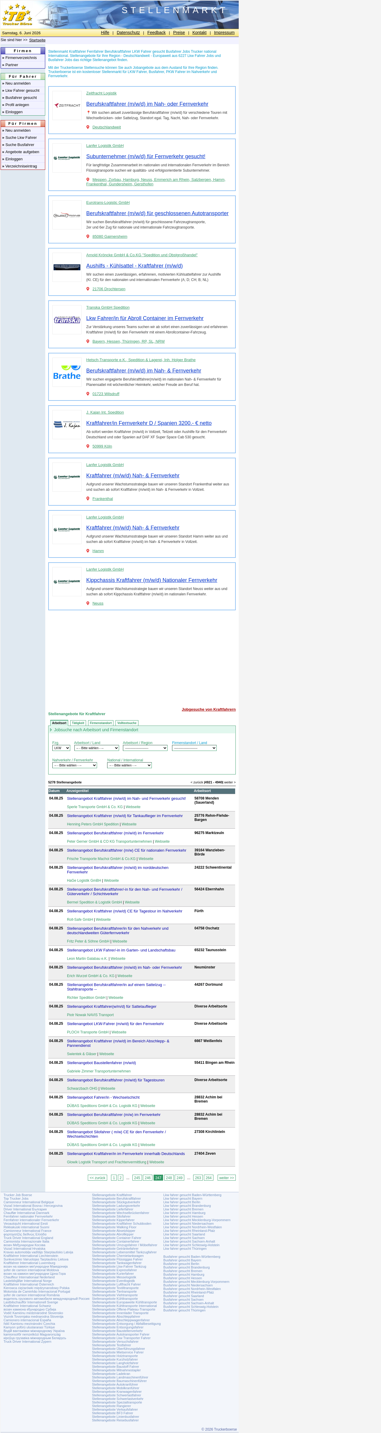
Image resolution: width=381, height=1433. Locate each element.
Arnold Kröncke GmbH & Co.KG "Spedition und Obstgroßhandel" (142, 255)
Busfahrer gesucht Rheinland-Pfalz (188, 1292)
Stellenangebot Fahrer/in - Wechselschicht (103, 1097)
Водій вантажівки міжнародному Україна (34, 1331)
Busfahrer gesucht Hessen (182, 1278)
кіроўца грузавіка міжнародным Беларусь (35, 1338)
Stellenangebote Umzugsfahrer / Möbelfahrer (124, 1245)
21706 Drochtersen (109, 289)
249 (179, 1178)
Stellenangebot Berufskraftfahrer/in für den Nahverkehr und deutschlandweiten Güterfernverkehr (117, 930)
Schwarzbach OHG (82, 1088)
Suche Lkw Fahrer (19, 137)
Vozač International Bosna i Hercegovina (33, 1205)
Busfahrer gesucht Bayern (182, 1260)
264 (209, 1178)
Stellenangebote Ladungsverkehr (116, 1205)
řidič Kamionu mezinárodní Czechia (29, 1323)
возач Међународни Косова (24, 1245)
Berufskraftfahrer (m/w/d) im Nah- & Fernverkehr (143, 371)
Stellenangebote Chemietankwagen (118, 1255)
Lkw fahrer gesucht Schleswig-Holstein (191, 1245)
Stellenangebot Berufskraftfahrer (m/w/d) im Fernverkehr (115, 833)
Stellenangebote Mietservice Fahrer (118, 1352)
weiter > (230, 782)
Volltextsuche (126, 723)
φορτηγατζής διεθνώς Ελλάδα (25, 1234)
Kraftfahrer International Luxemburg (29, 1263)
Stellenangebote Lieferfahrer (112, 1209)
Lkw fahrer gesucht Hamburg (184, 1213)
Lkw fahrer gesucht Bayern (182, 1198)
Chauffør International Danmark (26, 1213)
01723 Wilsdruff (106, 394)
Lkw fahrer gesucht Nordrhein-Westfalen (192, 1227)
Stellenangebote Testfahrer (111, 1345)
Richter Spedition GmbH (86, 998)
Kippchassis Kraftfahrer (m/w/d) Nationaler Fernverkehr (151, 580)
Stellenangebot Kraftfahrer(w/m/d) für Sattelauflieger (112, 1006)
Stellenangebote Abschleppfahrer (116, 1316)
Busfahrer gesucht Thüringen (184, 1310)
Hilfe (105, 32)
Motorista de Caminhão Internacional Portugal (37, 1291)
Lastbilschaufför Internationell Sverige (31, 1302)
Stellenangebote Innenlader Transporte (120, 1313)
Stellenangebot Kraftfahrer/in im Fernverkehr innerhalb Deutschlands (126, 1153)
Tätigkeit (78, 723)
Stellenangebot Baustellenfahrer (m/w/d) (101, 1063)
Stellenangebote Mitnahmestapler (116, 1370)
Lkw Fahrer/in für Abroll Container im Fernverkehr (145, 318)
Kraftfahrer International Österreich (29, 1284)
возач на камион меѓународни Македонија (36, 1266)
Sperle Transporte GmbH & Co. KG (95, 807)
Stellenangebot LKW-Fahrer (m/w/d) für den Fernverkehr (115, 1023)
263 (198, 1178)
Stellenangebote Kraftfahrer (112, 1195)
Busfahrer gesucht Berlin (181, 1264)
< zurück (196, 782)
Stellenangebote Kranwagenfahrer (117, 1391)
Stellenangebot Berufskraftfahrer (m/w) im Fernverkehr (113, 1114)
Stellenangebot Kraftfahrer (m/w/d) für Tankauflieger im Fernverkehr (125, 815)
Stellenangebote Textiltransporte (115, 1288)
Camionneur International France (27, 1230)
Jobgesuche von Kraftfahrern (209, 709)
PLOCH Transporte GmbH (88, 1032)
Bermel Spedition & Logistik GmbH (94, 902)
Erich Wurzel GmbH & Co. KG (91, 976)
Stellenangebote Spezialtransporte (117, 1402)
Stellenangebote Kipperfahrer (113, 1220)
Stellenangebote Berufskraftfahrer (116, 1198)
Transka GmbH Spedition (107, 307)
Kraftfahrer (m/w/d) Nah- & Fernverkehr (132, 476)
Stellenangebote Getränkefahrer (115, 1248)
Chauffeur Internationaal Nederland (29, 1277)
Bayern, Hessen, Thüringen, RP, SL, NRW (129, 341)
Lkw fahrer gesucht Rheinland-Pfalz (189, 1230)
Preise (179, 32)
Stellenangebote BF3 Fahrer (112, 1413)
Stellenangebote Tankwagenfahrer (117, 1263)
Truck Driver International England (28, 1238)
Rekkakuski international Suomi (26, 1227)
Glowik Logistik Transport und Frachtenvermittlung (106, 1162)
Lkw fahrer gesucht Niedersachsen (188, 1223)
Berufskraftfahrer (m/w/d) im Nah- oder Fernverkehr (147, 104)
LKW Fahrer (137, 72)
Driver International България (25, 1209)
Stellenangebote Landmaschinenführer (120, 1377)
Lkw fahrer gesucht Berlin (181, 1202)
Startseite (37, 40)
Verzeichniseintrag (19, 166)
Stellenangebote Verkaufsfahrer (115, 1409)
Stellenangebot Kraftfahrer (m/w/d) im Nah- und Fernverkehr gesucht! (126, 798)
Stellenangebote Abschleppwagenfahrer (121, 1320)
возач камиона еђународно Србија (30, 1309)
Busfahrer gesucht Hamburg (183, 1274)
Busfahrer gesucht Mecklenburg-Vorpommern (196, 1281)
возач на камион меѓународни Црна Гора (35, 1273)
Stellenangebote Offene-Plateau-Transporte (123, 1309)
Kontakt (199, 32)
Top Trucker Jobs (16, 1198)
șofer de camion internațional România (32, 1295)
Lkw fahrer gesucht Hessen (183, 1216)
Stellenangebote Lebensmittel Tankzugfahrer (124, 1252)
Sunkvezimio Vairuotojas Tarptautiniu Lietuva (36, 1259)
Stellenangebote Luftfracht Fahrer (116, 1284)
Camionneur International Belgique (29, 1202)
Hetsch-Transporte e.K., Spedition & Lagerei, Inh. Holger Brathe (141, 360)
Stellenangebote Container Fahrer (116, 1238)
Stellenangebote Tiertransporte (114, 1291)
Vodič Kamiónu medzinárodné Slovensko (33, 1313)
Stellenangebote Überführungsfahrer (118, 1348)
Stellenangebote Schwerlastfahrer (116, 1395)
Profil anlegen (15, 105)
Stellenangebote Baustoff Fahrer (115, 1366)
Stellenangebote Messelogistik (114, 1277)
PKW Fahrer (176, 72)
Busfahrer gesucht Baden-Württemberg (191, 1256)
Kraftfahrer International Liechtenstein (31, 1255)
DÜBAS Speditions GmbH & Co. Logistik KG (102, 1106)
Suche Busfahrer (18, 144)
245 (137, 1178)
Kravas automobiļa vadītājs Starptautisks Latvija (38, 1252)
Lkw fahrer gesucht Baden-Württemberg (192, 1195)
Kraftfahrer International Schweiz (27, 1306)
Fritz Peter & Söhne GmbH (88, 941)
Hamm (98, 551)
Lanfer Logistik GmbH (105, 145)
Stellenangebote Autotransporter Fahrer (120, 1334)
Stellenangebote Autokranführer (115, 1384)
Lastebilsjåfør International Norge (28, 1281)
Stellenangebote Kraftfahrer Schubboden (121, 1223)
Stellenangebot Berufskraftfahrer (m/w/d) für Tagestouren (116, 1080)
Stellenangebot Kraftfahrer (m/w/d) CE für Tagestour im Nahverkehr (124, 911)
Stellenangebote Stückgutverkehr (116, 1202)
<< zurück (97, 1178)
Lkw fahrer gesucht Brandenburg (187, 1205)
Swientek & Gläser (81, 1054)
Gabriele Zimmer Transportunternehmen (99, 1071)
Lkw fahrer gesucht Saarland (184, 1234)
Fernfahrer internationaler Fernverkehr (31, 1220)
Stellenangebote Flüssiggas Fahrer (117, 1259)
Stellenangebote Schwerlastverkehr (117, 1399)
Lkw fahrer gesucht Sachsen (184, 1238)
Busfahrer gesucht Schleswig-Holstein (190, 1306)
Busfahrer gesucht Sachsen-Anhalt (188, 1303)
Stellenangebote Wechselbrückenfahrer (120, 1213)
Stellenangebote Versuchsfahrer (115, 1341)
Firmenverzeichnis (19, 57)
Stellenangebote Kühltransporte (115, 1298)
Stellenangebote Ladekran (111, 1373)
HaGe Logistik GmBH (84, 880)
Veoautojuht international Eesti (26, 1223)
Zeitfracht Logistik (101, 93)
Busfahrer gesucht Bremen (182, 1271)
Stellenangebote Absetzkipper (113, 1230)
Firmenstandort (101, 723)
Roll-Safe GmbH (80, 919)
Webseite (133, 807)
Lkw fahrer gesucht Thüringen (185, 1248)
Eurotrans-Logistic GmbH (108, 202)
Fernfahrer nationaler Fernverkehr (28, 1216)
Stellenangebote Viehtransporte (115, 1295)
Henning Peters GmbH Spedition (93, 824)
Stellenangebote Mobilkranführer (115, 1388)
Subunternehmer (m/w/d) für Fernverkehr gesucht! (145, 156)
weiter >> (226, 1178)
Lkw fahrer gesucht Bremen (183, 1209)
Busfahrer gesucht (19, 97)
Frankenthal (103, 498)
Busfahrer (156, 72)
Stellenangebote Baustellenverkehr (117, 1331)
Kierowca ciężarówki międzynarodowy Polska (36, 1288)
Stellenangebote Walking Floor (114, 1227)
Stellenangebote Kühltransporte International (124, 1306)
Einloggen (12, 112)
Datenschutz (128, 32)
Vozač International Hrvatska (24, 1248)
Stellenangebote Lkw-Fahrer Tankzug (119, 1266)
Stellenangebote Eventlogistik (113, 1281)
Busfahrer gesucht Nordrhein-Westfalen (192, 1289)
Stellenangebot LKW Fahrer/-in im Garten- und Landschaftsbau (121, 950)
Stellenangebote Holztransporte (115, 1356)
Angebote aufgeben (20, 152)
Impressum (224, 32)
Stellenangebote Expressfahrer (114, 1270)
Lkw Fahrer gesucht (20, 90)
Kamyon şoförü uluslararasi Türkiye (29, 1327)
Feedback (156, 32)
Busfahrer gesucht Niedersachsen (188, 1285)
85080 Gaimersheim (110, 236)
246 (148, 1178)
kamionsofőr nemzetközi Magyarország (32, 1334)
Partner (10, 65)
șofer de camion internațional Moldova (31, 1270)
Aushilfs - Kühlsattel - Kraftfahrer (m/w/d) (134, 266)
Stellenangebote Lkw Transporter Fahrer (121, 1338)
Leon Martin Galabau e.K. (87, 959)
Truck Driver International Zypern (27, 1341)
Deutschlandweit (107, 127)
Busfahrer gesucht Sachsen (183, 1299)
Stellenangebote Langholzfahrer (115, 1363)
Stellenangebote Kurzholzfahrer (115, 1359)
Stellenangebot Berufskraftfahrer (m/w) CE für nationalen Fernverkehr (126, 850)
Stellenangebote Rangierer (111, 1406)
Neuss (98, 603)
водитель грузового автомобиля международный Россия (46, 1298)
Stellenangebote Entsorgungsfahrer (117, 1327)
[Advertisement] (142, 656)
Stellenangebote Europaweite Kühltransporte (124, 1302)
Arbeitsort (59, 723)
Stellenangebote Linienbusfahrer (115, 1416)
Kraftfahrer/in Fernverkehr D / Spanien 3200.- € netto (149, 423)
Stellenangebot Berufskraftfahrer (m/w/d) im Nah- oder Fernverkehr (124, 967)
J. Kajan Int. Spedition (105, 412)
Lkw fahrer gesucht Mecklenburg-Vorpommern (197, 1220)
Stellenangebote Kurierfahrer (113, 1273)
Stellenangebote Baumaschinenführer (119, 1381)
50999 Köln (102, 446)
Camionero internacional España (27, 1320)
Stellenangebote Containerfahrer (115, 1241)
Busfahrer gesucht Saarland (183, 1296)
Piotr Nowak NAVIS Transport (90, 1015)
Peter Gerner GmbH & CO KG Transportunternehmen (109, 841)
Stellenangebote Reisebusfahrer (115, 1420)
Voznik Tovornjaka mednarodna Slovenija (33, 1316)
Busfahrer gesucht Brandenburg (186, 1267)
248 (169, 1178)
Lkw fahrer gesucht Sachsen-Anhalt (189, 1241)
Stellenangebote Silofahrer (111, 1216)
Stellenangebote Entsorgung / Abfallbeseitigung (126, 1323)
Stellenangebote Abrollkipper (113, 1234)
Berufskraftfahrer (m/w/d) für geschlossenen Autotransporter (157, 213)
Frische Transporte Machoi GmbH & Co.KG (101, 859)
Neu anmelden (16, 83)
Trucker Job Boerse (18, 1195)
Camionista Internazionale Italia (26, 1241)
